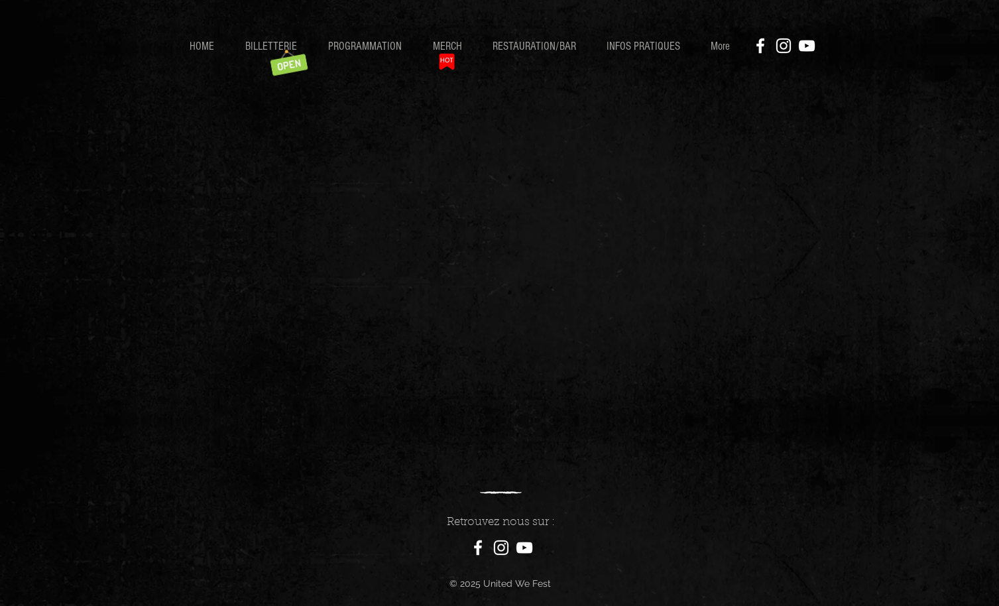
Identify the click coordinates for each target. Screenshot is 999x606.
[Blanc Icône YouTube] (524, 548)
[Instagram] (783, 46)
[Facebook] (760, 46)
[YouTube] (807, 46)
